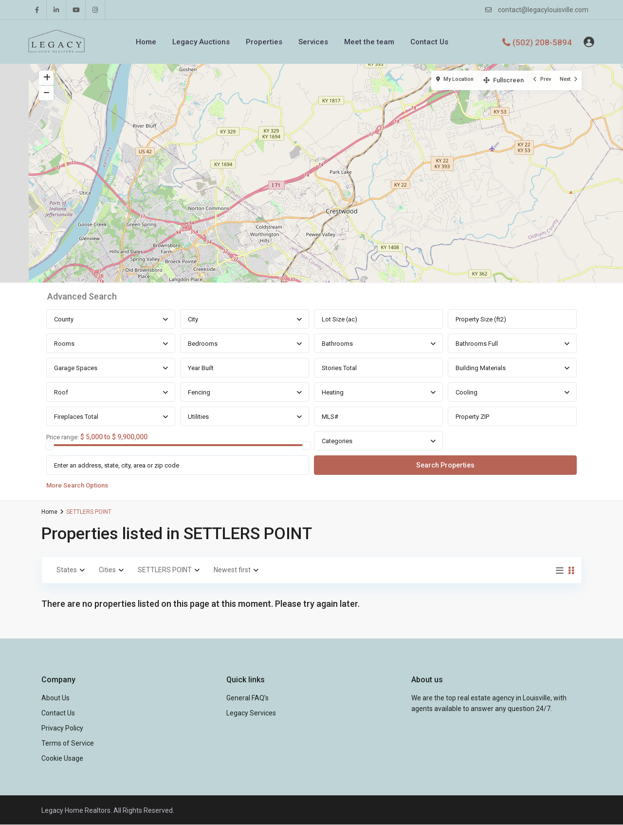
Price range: (62, 437)
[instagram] (95, 9)
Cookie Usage (62, 758)
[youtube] (76, 9)
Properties (264, 42)
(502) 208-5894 (542, 42)
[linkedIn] (56, 9)
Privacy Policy (62, 728)
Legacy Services (251, 713)
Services (313, 42)
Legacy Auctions (201, 42)
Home (146, 42)
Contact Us (429, 42)
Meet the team (369, 42)
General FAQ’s (247, 698)
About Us (55, 698)
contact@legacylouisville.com (543, 10)
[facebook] (37, 9)
